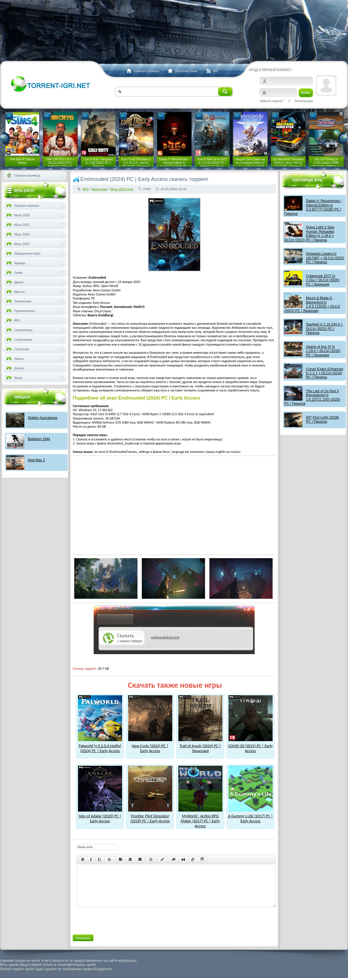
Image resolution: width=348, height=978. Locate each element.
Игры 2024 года (121, 189)
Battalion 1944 (39, 439)
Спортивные (19, 339)
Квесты (15, 291)
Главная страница (23, 175)
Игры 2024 (18, 234)
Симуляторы (19, 329)
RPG (85, 189)
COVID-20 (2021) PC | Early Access (250, 746)
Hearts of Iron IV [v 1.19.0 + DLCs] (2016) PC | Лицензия (323, 351)
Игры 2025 (18, 224)
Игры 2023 (18, 243)
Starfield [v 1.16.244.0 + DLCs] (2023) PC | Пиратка (324, 328)
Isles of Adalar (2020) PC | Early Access (100, 816)
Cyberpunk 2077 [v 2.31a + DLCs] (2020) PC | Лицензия (322, 280)
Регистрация (304, 101)
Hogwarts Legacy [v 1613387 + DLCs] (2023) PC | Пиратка (325, 258)
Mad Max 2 (36, 460)
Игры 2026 (18, 215)
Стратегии (17, 349)
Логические (18, 301)
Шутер (15, 368)
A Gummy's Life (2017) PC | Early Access (250, 816)
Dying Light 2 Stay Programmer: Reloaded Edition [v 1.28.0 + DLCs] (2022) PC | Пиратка (309, 233)
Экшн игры (99, 189)
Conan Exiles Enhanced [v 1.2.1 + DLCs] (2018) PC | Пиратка (324, 373)
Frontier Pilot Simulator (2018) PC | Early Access (150, 816)
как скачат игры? (115, 620)
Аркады (16, 263)
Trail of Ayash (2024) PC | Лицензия (200, 746)
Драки (14, 282)
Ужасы (15, 358)
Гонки (14, 272)
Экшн (14, 377)
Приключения (20, 310)
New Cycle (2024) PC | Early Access (150, 746)
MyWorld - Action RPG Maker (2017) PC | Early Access (200, 818)
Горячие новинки (22, 205)
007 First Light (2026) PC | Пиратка (322, 419)
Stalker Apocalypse (42, 418)
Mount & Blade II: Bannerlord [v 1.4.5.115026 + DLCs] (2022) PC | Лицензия (312, 304)
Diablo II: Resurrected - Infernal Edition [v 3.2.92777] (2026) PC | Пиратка (313, 207)
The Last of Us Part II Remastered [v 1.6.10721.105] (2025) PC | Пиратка (312, 397)
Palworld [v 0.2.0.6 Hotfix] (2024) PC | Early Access (100, 746)
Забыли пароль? (272, 101)
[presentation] (120, 919)
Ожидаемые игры (23, 253)
